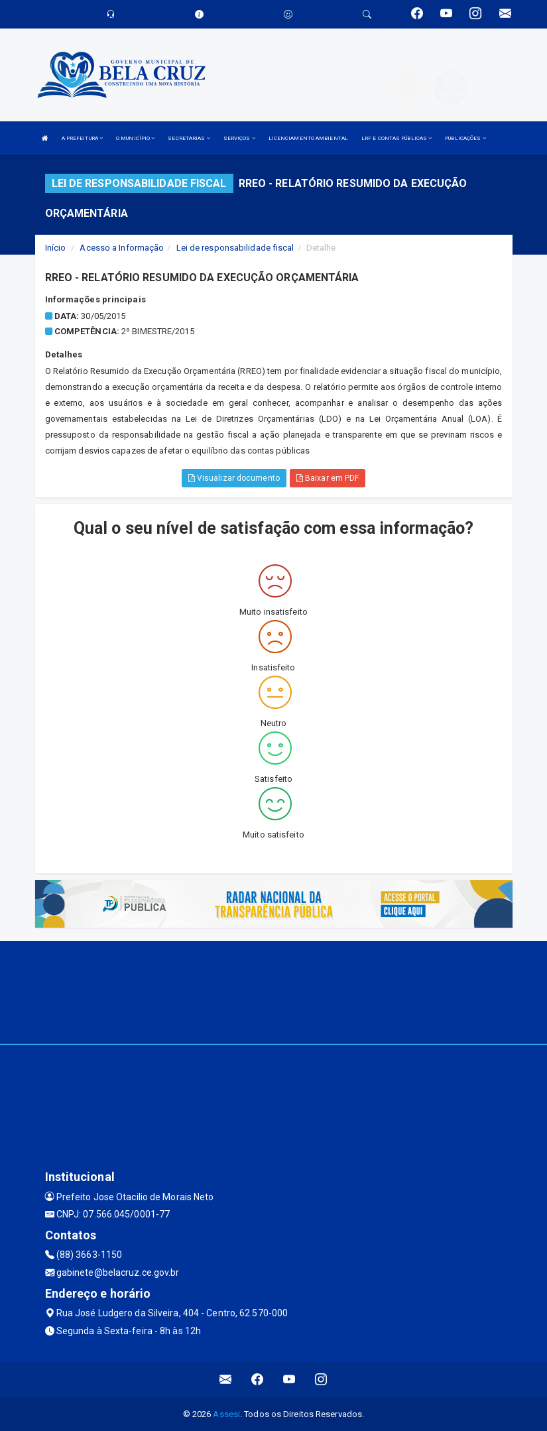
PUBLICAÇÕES (465, 138)
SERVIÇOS (239, 138)
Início (55, 248)
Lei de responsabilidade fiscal (235, 248)
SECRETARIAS (189, 138)
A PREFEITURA (82, 138)
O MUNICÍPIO (135, 138)
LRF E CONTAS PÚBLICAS (396, 138)
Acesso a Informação (122, 248)
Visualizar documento (234, 478)
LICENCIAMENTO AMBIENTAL (308, 138)
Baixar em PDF (327, 478)
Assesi (226, 1414)
